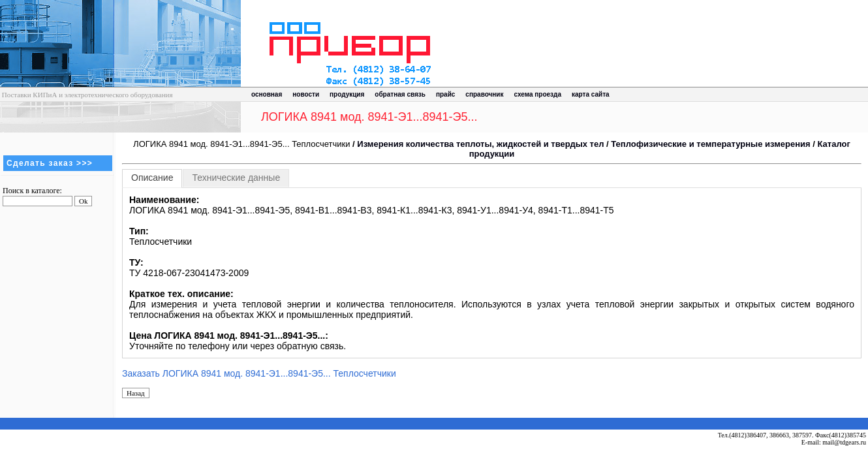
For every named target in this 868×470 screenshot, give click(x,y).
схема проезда (537, 94)
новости (305, 94)
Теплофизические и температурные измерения (710, 144)
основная (266, 94)
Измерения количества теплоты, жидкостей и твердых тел (480, 144)
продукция (347, 94)
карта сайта (591, 94)
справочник (484, 94)
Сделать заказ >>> (50, 163)
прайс (445, 94)
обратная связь (400, 94)
